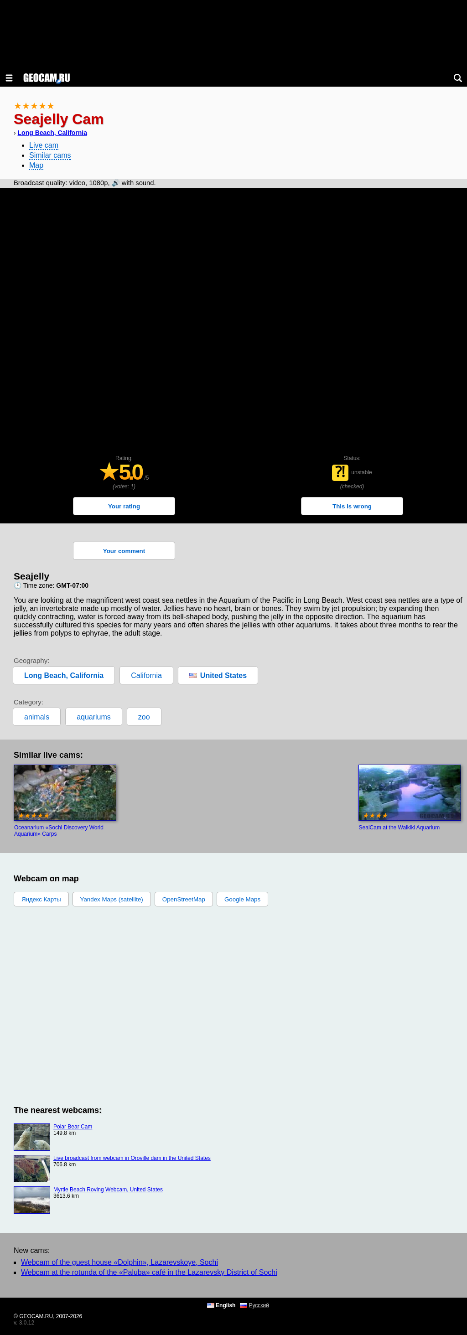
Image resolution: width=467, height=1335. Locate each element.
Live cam (43, 145)
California (146, 675)
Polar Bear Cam (72, 1126)
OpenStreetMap (183, 899)
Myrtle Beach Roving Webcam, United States (108, 1189)
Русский (259, 1305)
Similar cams (50, 155)
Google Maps (242, 899)
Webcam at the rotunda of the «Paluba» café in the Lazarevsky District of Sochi (149, 1272)
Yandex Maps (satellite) (111, 899)
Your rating (124, 506)
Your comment (124, 551)
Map (36, 165)
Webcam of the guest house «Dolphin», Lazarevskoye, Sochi (119, 1262)
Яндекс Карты (41, 899)
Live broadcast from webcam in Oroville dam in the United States (132, 1158)
